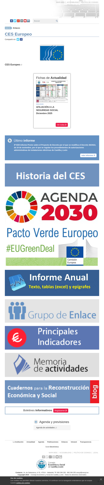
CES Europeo (13, 64)
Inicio (7, 28)
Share (21, 39)
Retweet (18, 39)
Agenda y (54, 421)
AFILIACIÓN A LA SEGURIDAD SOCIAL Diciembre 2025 (47, 110)
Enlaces (16, 28)
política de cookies (23, 483)
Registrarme (61, 410)
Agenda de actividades (46, 427)
